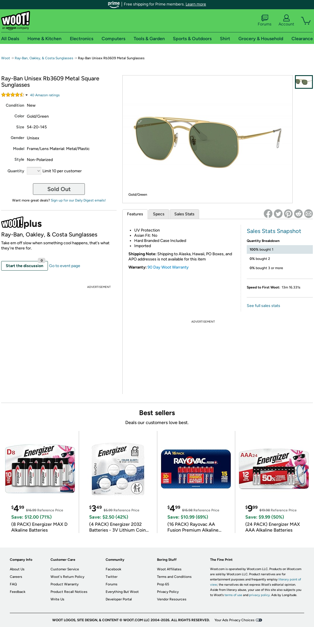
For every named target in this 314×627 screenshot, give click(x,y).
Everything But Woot (122, 592)
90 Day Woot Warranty (168, 267)
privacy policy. (259, 595)
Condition (15, 105)
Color (19, 116)
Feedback (17, 592)
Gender (17, 137)
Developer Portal (119, 599)
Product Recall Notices (69, 592)
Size (20, 127)
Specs (159, 214)
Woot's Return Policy (67, 577)
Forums (265, 20)
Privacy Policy (168, 592)
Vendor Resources (171, 599)
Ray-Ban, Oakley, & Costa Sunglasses (44, 58)
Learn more (196, 4)
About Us (17, 569)
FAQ (13, 584)
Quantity (16, 171)
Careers (16, 577)
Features (135, 214)
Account (286, 20)
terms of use (233, 595)
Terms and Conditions (174, 577)
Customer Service (65, 569)
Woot (5, 58)
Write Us (57, 599)
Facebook (113, 569)
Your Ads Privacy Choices (234, 620)
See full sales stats (263, 305)
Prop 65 (163, 584)
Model (18, 148)
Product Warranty (64, 584)
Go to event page (64, 265)
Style (19, 159)
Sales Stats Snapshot (274, 231)
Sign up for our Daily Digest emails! (78, 200)
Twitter (111, 577)
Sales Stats (184, 214)
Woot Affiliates (169, 569)
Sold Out (59, 189)
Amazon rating (45, 95)
